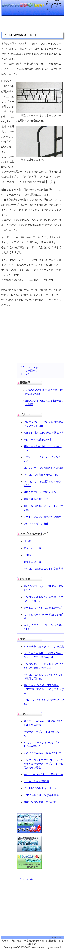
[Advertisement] (26, 25)
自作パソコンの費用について (40, 802)
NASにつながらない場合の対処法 (42, 753)
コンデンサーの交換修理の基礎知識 (43, 467)
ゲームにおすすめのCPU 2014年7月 (43, 607)
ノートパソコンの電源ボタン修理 (42, 516)
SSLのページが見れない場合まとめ (43, 774)
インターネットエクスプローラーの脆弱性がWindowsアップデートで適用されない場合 (43, 764)
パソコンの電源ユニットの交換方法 (43, 568)
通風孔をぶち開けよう (36, 499)
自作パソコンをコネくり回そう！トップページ (30, 370)
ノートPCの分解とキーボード (40, 788)
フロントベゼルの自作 (36, 523)
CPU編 (27, 541)
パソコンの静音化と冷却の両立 (41, 474)
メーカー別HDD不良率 (36, 781)
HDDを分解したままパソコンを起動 (44, 646)
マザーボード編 (32, 548)
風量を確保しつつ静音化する (40, 492)
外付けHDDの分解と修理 (37, 439)
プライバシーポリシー (28, 879)
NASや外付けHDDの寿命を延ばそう (44, 432)
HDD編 (27, 555)
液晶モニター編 (32, 562)
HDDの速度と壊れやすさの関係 (41, 795)
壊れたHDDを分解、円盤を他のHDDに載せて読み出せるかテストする (44, 689)
